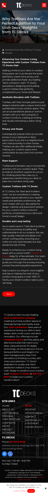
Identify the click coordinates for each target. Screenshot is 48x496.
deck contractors (18, 327)
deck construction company (19, 318)
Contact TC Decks (20, 374)
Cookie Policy (19, 491)
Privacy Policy (26, 479)
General (8, 53)
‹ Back (9, 294)
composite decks (13, 339)
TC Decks (36, 50)
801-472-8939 (18, 442)
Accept (31, 491)
